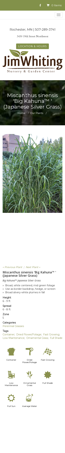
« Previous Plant (12, 267)
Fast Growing (51, 334)
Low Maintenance (13, 338)
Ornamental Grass (37, 338)
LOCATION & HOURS (32, 46)
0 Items (56, 5)
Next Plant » (33, 267)
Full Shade (56, 338)
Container (8, 334)
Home (21, 113)
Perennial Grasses (13, 326)
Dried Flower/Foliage (28, 334)
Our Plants (36, 113)
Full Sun (11, 406)
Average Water (29, 406)
